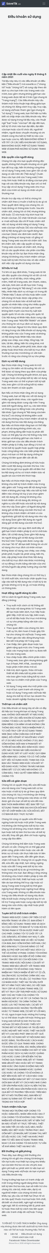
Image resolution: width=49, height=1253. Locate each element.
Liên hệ (14, 1233)
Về (5, 1233)
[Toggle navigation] (44, 3)
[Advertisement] (24, 47)
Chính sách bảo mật (23, 1237)
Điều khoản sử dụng (31, 1233)
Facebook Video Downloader (24, 1240)
